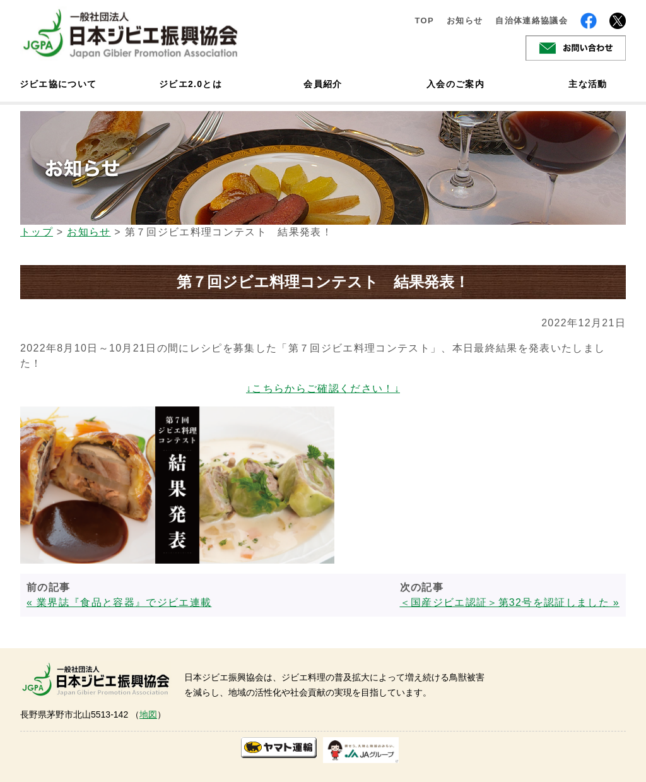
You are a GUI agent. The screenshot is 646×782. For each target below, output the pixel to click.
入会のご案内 (455, 84)
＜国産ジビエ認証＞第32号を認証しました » (510, 602)
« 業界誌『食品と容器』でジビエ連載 (118, 602)
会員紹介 (322, 84)
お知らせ (465, 20)
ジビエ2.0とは (190, 84)
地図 (148, 714)
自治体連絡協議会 (531, 20)
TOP (424, 20)
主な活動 (587, 84)
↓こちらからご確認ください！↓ (323, 388)
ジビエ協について (58, 84)
